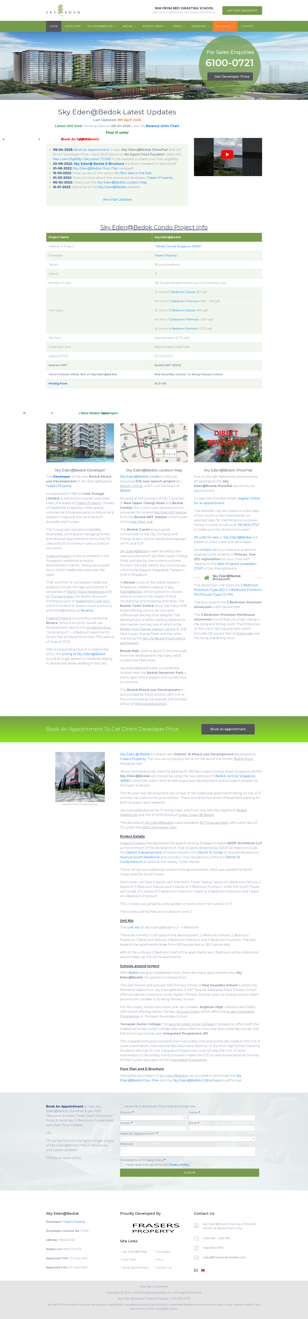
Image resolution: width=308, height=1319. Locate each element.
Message (127, 1144)
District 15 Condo (210, 852)
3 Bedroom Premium (184, 319)
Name (194, 1112)
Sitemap (145, 1286)
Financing (200, 26)
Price (159, 1259)
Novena (87, 610)
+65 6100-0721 (248, 525)
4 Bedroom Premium (184, 328)
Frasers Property (160, 178)
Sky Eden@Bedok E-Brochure (196, 1080)
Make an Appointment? (139, 1133)
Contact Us (164, 1267)
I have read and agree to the (157, 1164)
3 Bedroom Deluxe (182, 310)
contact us (207, 550)
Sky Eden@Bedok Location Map (122, 182)
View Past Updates (117, 199)
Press (179, 26)
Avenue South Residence (140, 857)
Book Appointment (135, 1267)
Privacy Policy (179, 1164)
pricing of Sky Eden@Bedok (83, 654)
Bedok (129, 26)
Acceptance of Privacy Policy (142, 1160)
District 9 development (144, 852)
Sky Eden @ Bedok (135, 754)
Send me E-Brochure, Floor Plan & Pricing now (160, 1106)
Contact (247, 26)
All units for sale (206, 537)
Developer (73, 26)
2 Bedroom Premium (184, 301)
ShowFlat (225, 26)
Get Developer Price (231, 76)
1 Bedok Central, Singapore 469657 (177, 246)
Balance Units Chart (162, 126)
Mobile (126, 1123)
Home (54, 26)
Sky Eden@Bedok (102, 26)
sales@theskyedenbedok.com (224, 1257)
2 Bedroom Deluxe (182, 292)
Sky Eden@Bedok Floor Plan (95, 168)
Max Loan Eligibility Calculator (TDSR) (82, 159)
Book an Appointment (91, 150)
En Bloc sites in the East (133, 173)
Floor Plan (129, 1259)
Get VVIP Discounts (242, 10)
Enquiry (127, 1112)
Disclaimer (161, 1286)
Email (194, 1123)
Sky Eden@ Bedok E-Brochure (99, 164)
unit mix (133, 927)
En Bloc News (154, 26)
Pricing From (58, 383)
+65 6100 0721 (180, 1298)
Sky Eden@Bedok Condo (140, 476)
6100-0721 (229, 63)
